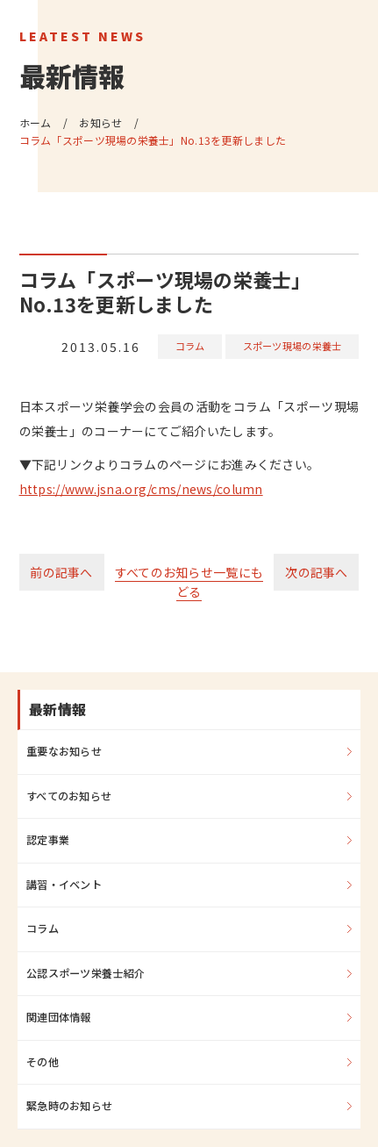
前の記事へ (61, 572)
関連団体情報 (58, 1017)
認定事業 (47, 840)
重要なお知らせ (64, 751)
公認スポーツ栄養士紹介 (85, 973)
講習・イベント (64, 885)
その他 (42, 1062)
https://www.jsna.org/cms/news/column (141, 489)
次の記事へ (316, 572)
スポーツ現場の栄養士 (292, 346)
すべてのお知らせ (68, 796)
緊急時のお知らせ (69, 1106)
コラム (190, 346)
